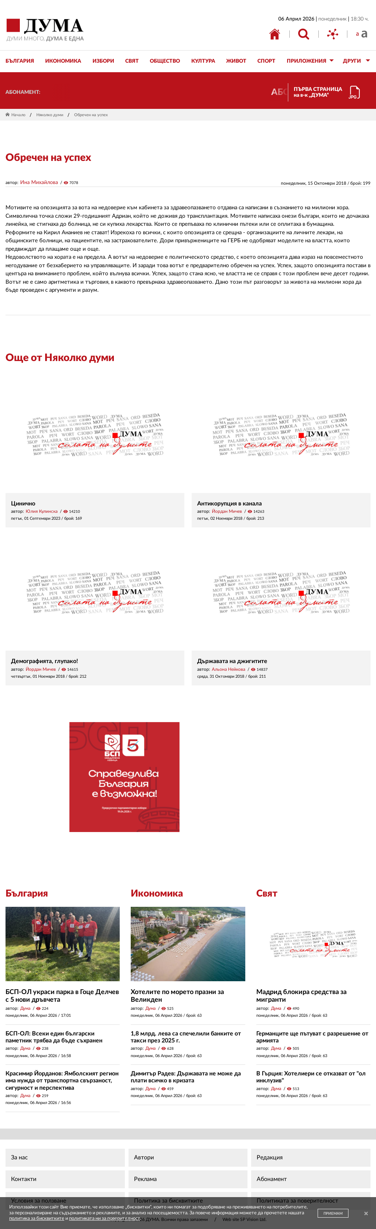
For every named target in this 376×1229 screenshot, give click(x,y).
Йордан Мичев (227, 511)
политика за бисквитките (36, 1218)
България (27, 893)
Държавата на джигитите (232, 661)
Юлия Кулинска (42, 511)
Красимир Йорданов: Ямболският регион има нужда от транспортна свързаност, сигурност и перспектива (62, 1080)
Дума (25, 1008)
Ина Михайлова (39, 182)
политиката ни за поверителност (104, 1218)
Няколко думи (49, 115)
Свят (267, 893)
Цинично (23, 504)
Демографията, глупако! (44, 661)
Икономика (157, 893)
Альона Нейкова (228, 669)
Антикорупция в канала (229, 504)
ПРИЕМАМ (333, 1213)
